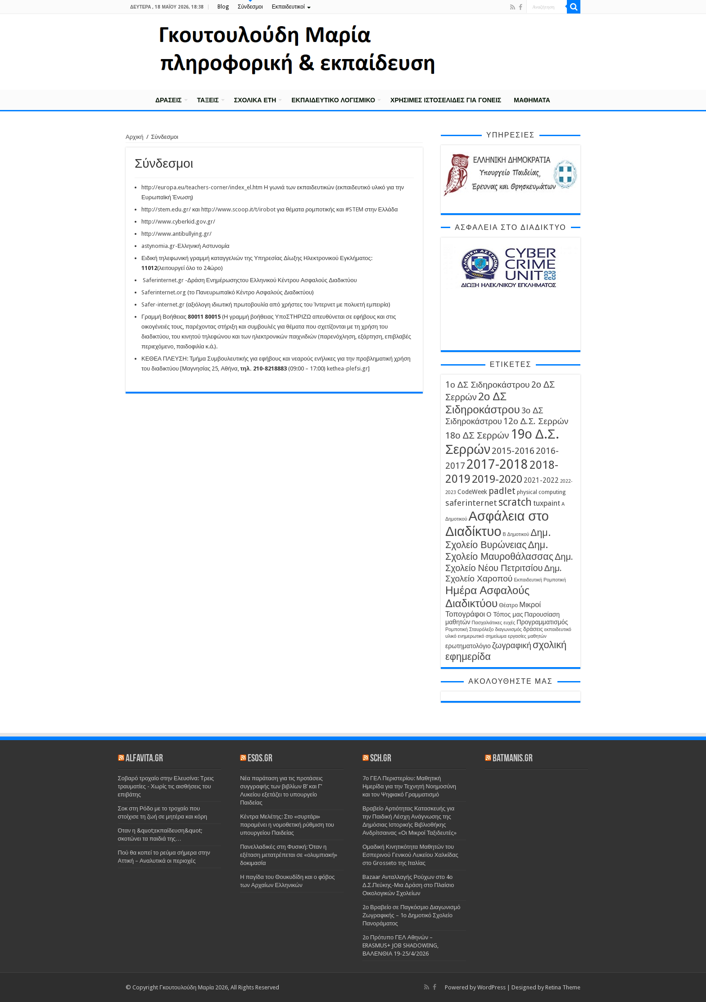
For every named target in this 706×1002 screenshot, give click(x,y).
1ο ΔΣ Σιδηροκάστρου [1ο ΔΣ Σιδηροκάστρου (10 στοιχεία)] (487, 385)
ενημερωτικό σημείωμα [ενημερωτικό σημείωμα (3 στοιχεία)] (482, 636)
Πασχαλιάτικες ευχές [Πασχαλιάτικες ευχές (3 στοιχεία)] (494, 623)
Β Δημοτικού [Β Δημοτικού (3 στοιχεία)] (516, 534)
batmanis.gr (513, 759)
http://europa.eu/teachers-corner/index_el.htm (201, 187)
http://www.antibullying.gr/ (176, 233)
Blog (223, 7)
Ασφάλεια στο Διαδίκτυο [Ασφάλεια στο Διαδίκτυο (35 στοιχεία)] (497, 523)
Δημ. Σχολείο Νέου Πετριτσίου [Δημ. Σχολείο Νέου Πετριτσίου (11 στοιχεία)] (509, 562)
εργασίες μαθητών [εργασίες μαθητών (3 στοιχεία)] (527, 636)
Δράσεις (168, 100)
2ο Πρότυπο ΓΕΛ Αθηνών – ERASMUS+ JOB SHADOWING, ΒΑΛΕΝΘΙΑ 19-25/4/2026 (400, 945)
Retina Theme (562, 987)
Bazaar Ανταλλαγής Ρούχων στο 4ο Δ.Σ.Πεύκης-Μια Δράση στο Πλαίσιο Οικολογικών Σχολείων (408, 885)
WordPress (491, 987)
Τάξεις (208, 100)
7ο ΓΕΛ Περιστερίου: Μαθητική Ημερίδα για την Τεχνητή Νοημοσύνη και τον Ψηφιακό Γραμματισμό (409, 786)
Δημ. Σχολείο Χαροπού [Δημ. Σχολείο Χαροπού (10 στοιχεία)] (503, 573)
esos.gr (260, 759)
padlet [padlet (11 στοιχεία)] (502, 490)
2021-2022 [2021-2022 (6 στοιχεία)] (541, 480)
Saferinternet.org (163, 292)
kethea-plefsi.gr (347, 368)
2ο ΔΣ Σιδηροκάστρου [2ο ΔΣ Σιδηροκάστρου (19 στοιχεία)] (482, 403)
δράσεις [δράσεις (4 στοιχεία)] (533, 629)
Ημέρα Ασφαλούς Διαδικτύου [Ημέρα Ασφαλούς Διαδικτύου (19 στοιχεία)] (487, 597)
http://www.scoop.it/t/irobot (238, 209)
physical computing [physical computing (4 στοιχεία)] (541, 492)
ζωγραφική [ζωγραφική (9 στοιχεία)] (511, 645)
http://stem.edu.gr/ (166, 209)
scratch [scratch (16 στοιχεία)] (515, 502)
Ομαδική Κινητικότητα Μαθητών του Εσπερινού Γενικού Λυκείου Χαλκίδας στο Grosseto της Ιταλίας (410, 854)
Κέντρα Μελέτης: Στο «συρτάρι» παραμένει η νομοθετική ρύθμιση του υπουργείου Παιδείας (287, 824)
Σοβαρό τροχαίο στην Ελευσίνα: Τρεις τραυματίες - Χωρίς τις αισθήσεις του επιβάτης (166, 786)
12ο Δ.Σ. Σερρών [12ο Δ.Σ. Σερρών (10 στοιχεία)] (535, 421)
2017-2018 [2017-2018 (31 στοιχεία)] (497, 464)
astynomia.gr (158, 245)
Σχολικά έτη (255, 100)
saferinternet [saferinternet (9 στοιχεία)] (471, 503)
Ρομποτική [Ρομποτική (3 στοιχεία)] (456, 629)
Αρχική (137, 99)
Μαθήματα (532, 100)
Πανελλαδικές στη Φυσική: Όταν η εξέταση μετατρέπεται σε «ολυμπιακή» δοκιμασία (288, 854)
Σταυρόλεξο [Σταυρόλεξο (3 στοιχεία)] (481, 629)
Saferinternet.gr (163, 280)
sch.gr (380, 759)
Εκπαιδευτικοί (288, 7)
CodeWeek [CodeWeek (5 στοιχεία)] (472, 491)
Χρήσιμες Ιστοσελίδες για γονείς (445, 100)
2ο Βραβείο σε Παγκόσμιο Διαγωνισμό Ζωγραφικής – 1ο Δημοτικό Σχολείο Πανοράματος (411, 915)
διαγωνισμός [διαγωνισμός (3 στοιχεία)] (508, 629)
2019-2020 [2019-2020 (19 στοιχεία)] (497, 478)
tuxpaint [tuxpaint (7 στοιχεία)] (546, 503)
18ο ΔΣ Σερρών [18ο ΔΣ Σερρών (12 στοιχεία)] (477, 435)
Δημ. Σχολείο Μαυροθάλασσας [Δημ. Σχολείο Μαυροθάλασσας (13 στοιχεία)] (499, 550)
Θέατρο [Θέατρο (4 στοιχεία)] (508, 605)
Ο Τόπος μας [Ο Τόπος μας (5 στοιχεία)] (504, 614)
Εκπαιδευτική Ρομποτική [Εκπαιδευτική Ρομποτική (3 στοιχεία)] (540, 580)
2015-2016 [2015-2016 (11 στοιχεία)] (513, 450)
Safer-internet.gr (163, 304)
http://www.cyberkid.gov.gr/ (178, 221)
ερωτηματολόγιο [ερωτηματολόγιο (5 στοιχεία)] (468, 646)
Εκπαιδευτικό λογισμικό (333, 100)
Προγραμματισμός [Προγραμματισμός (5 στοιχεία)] (542, 622)
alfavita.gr (144, 759)
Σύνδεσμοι (250, 7)
